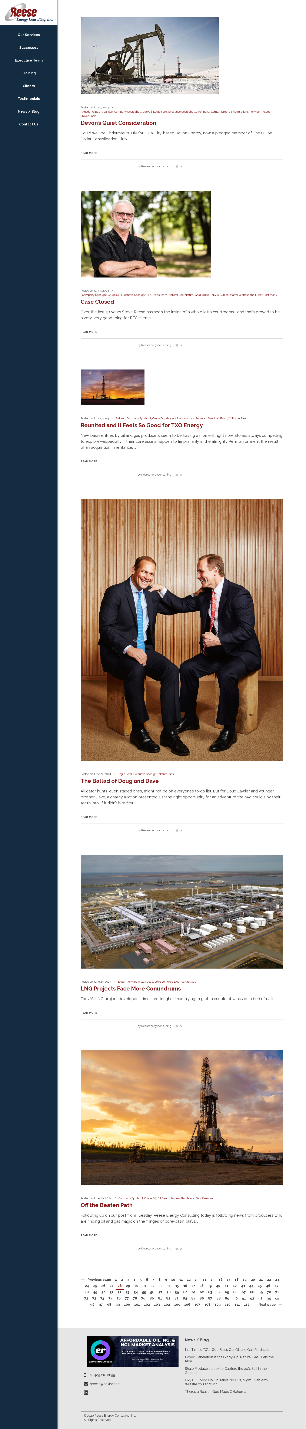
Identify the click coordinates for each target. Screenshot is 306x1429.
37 (193, 1286)
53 (128, 1292)
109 (218, 1304)
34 (169, 1286)
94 (269, 1298)
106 (187, 1304)
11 (181, 1280)
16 (221, 1280)
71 (277, 1292)
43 (243, 1286)
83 (176, 1298)
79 (143, 1298)
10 (173, 1280)
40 (218, 1286)
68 (252, 1292)
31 (144, 1286)
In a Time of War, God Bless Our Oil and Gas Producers (227, 1350)
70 (269, 1292)
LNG (149, 294)
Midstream (160, 294)
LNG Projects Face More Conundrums (131, 988)
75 (110, 1298)
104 (167, 1304)
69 (261, 1292)
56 (152, 1292)
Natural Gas (176, 294)
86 (202, 1298)
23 (277, 1280)
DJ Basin (163, 1198)
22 (269, 1280)
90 (235, 1298)
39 (210, 1286)
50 (104, 1292)
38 (201, 1286)
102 (147, 1304)
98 (109, 1304)
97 (101, 1304)
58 (169, 1292)
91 (244, 1298)
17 (228, 1280)
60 (185, 1292)
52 (120, 1292)
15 (212, 1280)
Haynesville (177, 1198)
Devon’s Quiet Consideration (118, 123)
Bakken (108, 111)
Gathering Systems (206, 111)
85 (193, 1298)
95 (277, 1298)
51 (111, 1292)
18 (237, 1280)
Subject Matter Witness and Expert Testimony (248, 294)
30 (136, 1286)
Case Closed (97, 302)
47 (277, 1286)
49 (95, 1292)
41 (226, 1286)
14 (205, 1280)
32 (152, 1286)
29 (128, 1286)
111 (237, 1304)
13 (197, 1280)
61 (194, 1292)
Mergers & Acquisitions (233, 111)
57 (160, 1292)
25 (95, 1286)
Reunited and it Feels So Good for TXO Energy (142, 425)
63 (210, 1292)
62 (202, 1292)
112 (246, 1304)
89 (227, 1298)
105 (177, 1304)
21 (261, 1280)
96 (92, 1304)
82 (168, 1298)
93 (260, 1298)
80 (152, 1298)
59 (177, 1292)
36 (185, 1286)
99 (118, 1304)
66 (235, 1292)
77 (127, 1298)
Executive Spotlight (180, 111)
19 (245, 1280)
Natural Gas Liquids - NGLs (202, 294)
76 (119, 1298)
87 (210, 1298)
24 (87, 1286)
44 (251, 1286)
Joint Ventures (164, 981)
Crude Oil (146, 111)
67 (244, 1292)
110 (227, 1304)
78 (135, 1298)
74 (102, 1298)
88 (218, 1298)
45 (260, 1286)
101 (137, 1304)
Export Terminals (129, 981)
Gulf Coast (147, 981)
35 (177, 1286)
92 (252, 1298)
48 (86, 1292)
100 (127, 1304)
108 (207, 1304)
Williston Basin (238, 418)
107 (197, 1304)
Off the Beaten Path (107, 1205)
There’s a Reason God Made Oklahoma (215, 1392)
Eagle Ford (160, 111)
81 (160, 1298)
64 (218, 1292)
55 (144, 1292)
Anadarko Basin (92, 111)
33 (160, 1286)
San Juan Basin (217, 418)
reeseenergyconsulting (156, 166)
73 (94, 1298)
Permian (255, 111)
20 (253, 1280)
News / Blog (197, 1340)
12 (189, 1280)
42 (235, 1286)
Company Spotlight (126, 111)
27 (111, 1286)
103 (157, 1304)
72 (86, 1298)
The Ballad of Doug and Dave (120, 781)
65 (227, 1292)
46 (268, 1286)
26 (103, 1286)
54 (136, 1292)
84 (185, 1298)
